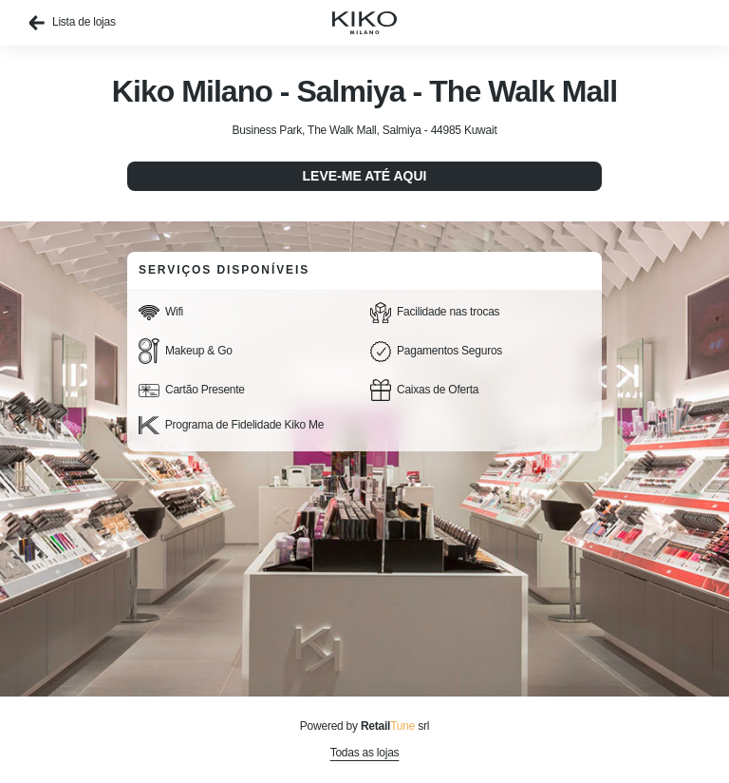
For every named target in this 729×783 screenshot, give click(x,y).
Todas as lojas (365, 752)
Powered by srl (364, 726)
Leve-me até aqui (365, 175)
